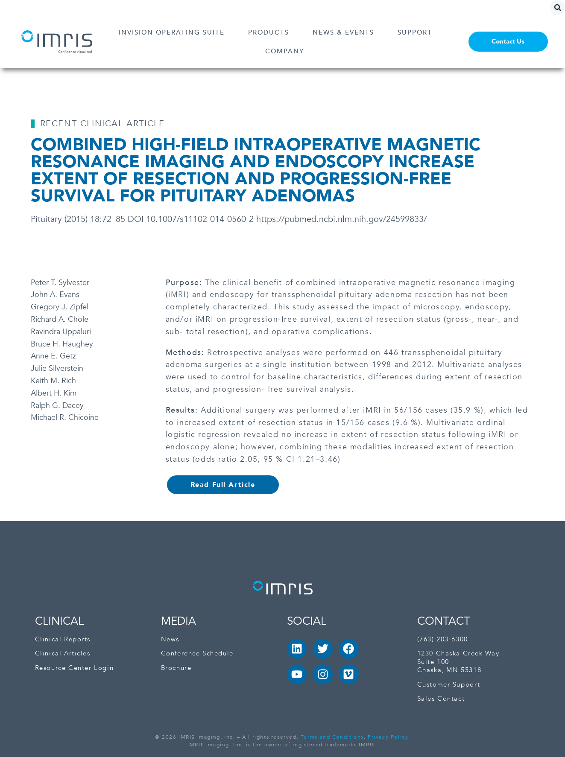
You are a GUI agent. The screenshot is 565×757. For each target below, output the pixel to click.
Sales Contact (441, 699)
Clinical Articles (63, 653)
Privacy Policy (388, 737)
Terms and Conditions (332, 737)
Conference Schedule (197, 653)
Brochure (176, 668)
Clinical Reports (63, 639)
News (170, 639)
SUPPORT (417, 32)
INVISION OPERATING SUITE (174, 32)
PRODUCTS (270, 32)
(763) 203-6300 (442, 639)
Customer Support (448, 685)
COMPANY (286, 51)
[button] (557, 7)
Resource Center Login (74, 668)
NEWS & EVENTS (345, 32)
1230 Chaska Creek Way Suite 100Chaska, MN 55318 (458, 661)
